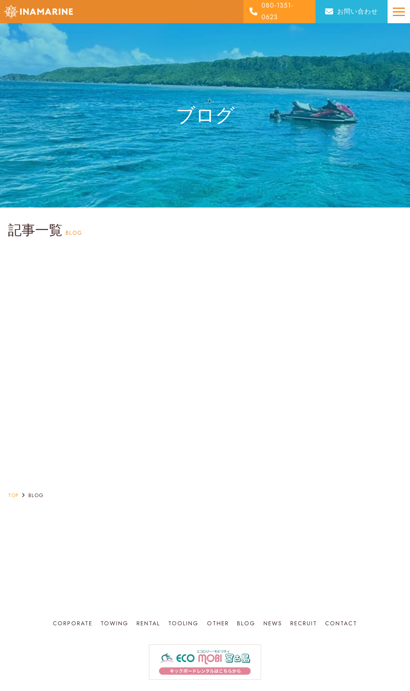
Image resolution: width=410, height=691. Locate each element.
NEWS (272, 623)
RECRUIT (303, 623)
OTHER (218, 623)
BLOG (246, 623)
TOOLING (183, 623)
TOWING (114, 623)
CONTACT (341, 623)
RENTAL (148, 623)
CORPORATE (72, 623)
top (13, 495)
